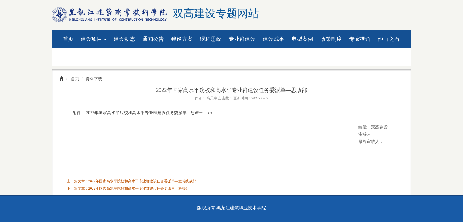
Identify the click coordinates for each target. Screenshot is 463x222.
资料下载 (73, 57)
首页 (68, 39)
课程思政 (210, 39)
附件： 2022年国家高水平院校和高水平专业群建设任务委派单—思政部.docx (143, 113)
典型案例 (302, 39)
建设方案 (182, 39)
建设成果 (273, 39)
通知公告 (153, 39)
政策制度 (331, 39)
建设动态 (124, 39)
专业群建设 (242, 39)
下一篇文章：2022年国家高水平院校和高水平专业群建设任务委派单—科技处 (128, 188)
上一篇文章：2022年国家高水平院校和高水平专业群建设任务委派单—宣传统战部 (131, 181)
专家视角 (360, 39)
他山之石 (388, 39)
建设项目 (94, 39)
